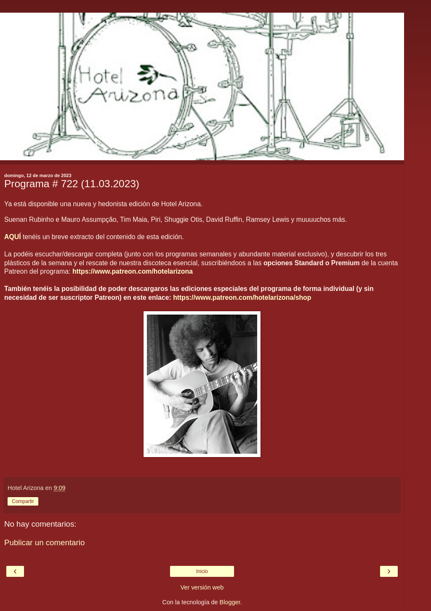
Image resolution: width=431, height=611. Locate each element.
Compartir (23, 501)
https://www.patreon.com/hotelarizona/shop (242, 297)
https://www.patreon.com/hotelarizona (132, 271)
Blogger (230, 602)
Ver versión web (202, 587)
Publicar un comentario (44, 542)
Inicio (202, 571)
